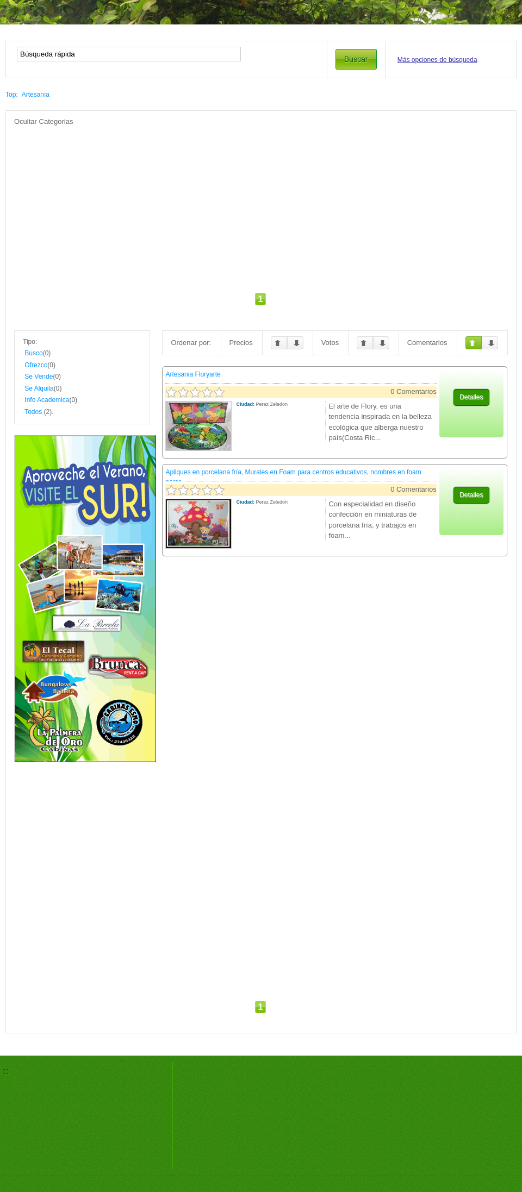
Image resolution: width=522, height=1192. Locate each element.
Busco (33, 353)
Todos (33, 412)
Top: (11, 94)
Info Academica (46, 400)
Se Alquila (38, 388)
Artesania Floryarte (192, 374)
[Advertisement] (240, 203)
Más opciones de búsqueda (437, 60)
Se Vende (38, 376)
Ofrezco (35, 365)
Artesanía (35, 94)
